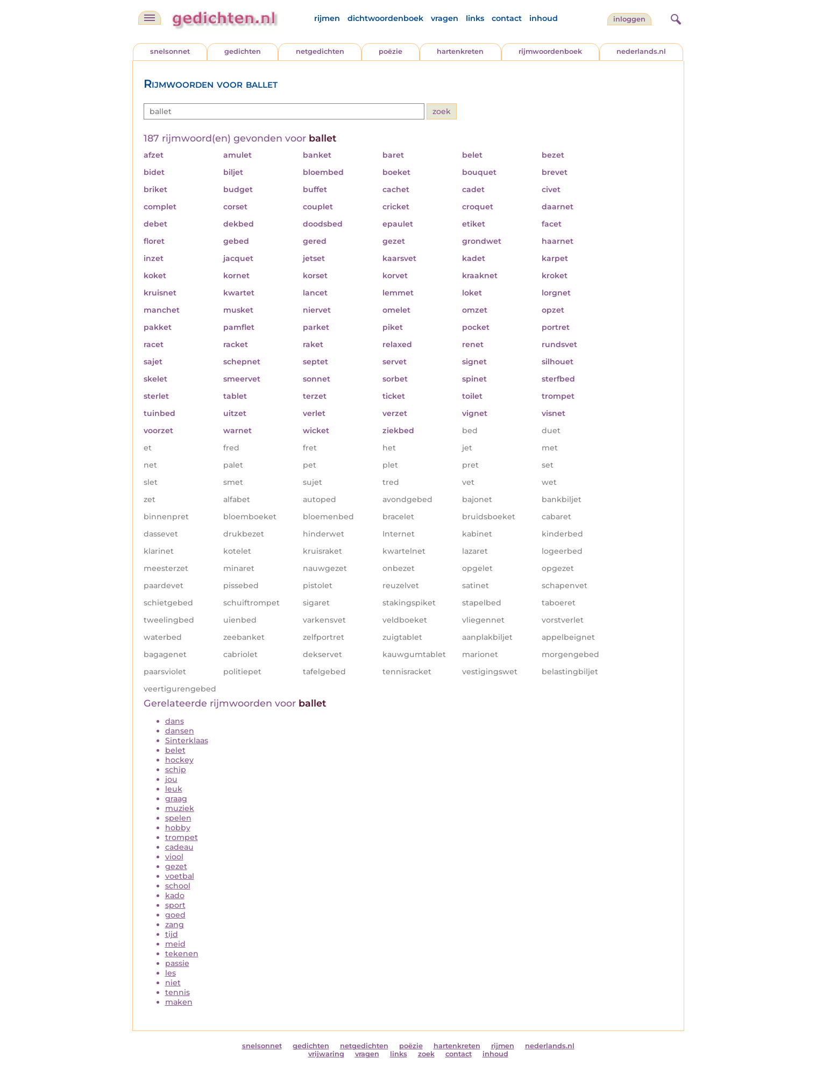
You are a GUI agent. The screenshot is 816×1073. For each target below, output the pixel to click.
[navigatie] (149, 18)
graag (176, 798)
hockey (179, 760)
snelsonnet (170, 51)
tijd (171, 934)
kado (175, 895)
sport (175, 905)
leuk (173, 789)
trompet (181, 837)
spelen (178, 818)
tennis (177, 992)
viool (174, 857)
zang (174, 924)
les (170, 973)
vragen (444, 18)
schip (175, 769)
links (475, 18)
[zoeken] (674, 17)
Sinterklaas (186, 740)
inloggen (629, 19)
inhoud (543, 18)
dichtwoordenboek (385, 18)
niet (173, 982)
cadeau (179, 847)
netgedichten (320, 51)
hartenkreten (460, 51)
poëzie (390, 51)
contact (507, 18)
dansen (179, 731)
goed (175, 915)
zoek (426, 1054)
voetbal (179, 876)
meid (175, 944)
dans (174, 721)
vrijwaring (326, 1054)
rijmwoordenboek (550, 51)
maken (179, 1002)
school (177, 886)
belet (175, 750)
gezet (176, 866)
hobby (177, 827)
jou (171, 779)
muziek (179, 808)
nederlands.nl (641, 51)
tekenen (181, 953)
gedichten (242, 51)
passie (177, 963)
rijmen (327, 18)
